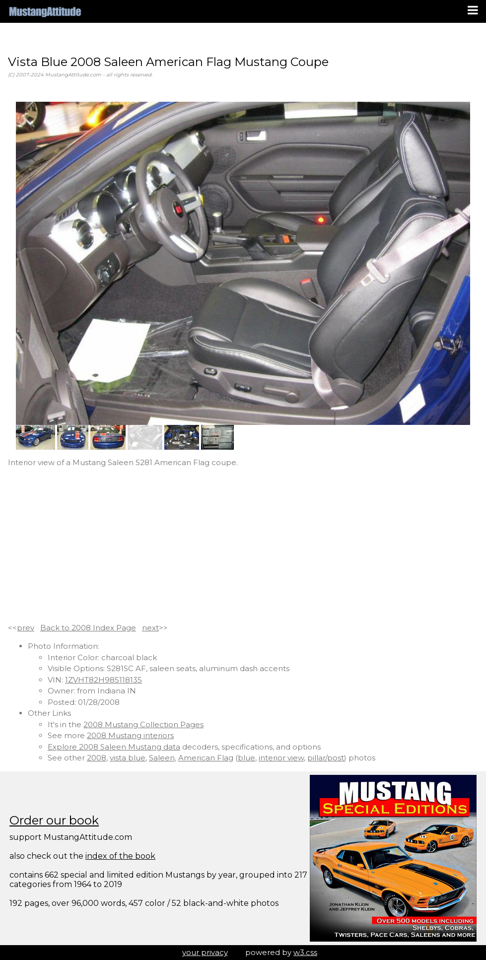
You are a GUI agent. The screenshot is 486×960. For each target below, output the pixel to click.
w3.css (305, 952)
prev (25, 627)
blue (246, 757)
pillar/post (325, 757)
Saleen (162, 757)
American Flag (205, 757)
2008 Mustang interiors (130, 735)
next (150, 627)
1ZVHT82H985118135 (103, 680)
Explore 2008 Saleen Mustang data (114, 747)
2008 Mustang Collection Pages (143, 724)
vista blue (127, 757)
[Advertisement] (243, 545)
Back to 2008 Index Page (88, 627)
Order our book (54, 820)
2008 (96, 757)
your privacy (205, 952)
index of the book (120, 856)
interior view (281, 757)
